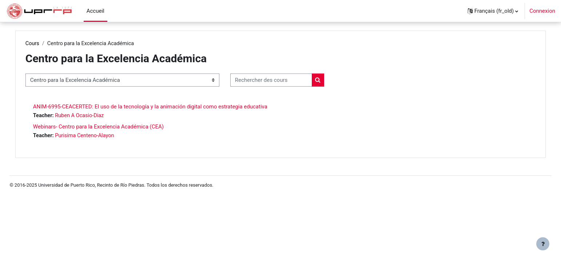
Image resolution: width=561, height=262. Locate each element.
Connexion (542, 11)
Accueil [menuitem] (95, 11)
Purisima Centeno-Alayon (101, 136)
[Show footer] (542, 243)
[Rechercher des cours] (286, 80)
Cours (48, 43)
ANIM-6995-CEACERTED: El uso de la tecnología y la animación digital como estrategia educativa (165, 107)
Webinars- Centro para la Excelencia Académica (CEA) (113, 127)
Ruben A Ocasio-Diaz (96, 116)
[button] (493, 11)
